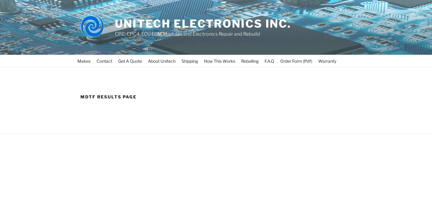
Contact (104, 61)
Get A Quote (130, 61)
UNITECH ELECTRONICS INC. (203, 23)
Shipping (190, 61)
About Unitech (162, 61)
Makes (84, 61)
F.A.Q (269, 61)
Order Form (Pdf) (296, 61)
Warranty (327, 61)
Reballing (250, 61)
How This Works (219, 61)
